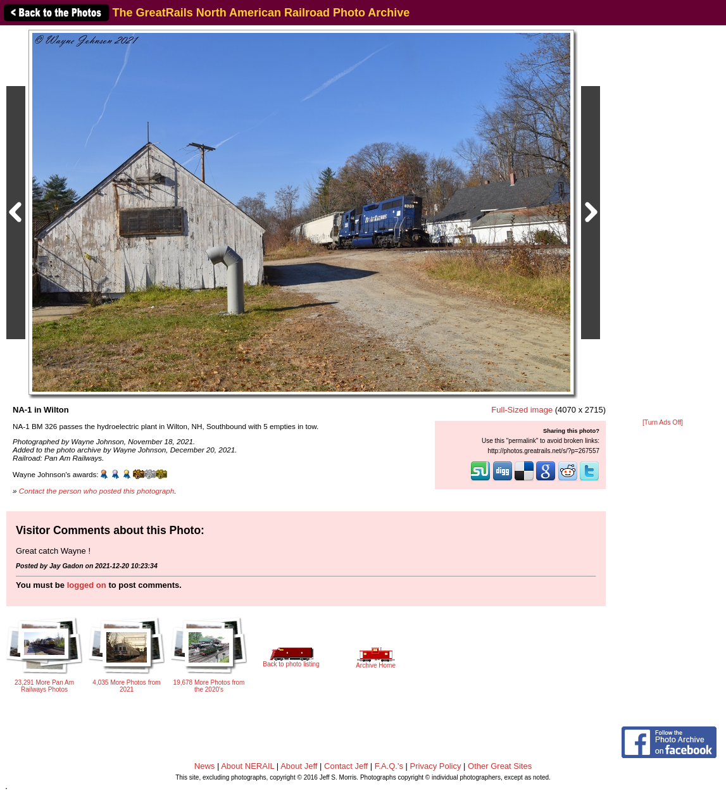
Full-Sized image (522, 409)
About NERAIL (247, 766)
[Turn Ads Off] (662, 422)
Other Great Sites (500, 766)
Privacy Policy (435, 766)
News (204, 766)
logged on (86, 585)
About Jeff (298, 766)
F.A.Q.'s (389, 766)
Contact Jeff (346, 766)
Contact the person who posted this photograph (97, 491)
